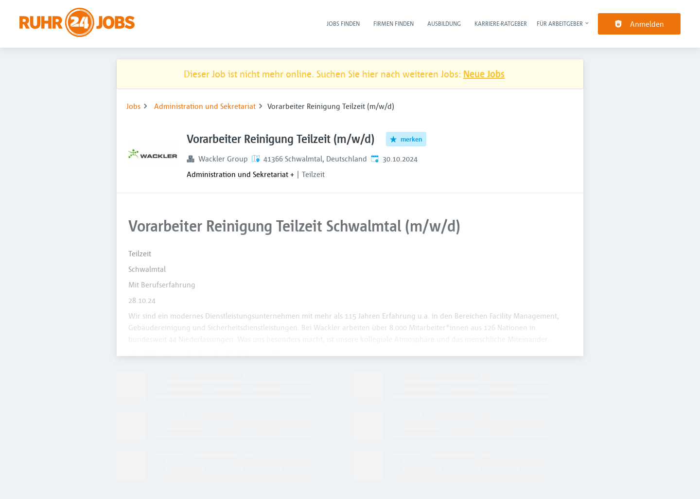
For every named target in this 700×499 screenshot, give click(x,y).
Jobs (133, 106)
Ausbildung (444, 23)
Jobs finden (343, 23)
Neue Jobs (484, 74)
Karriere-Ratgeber (500, 23)
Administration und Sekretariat (205, 106)
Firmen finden (393, 23)
